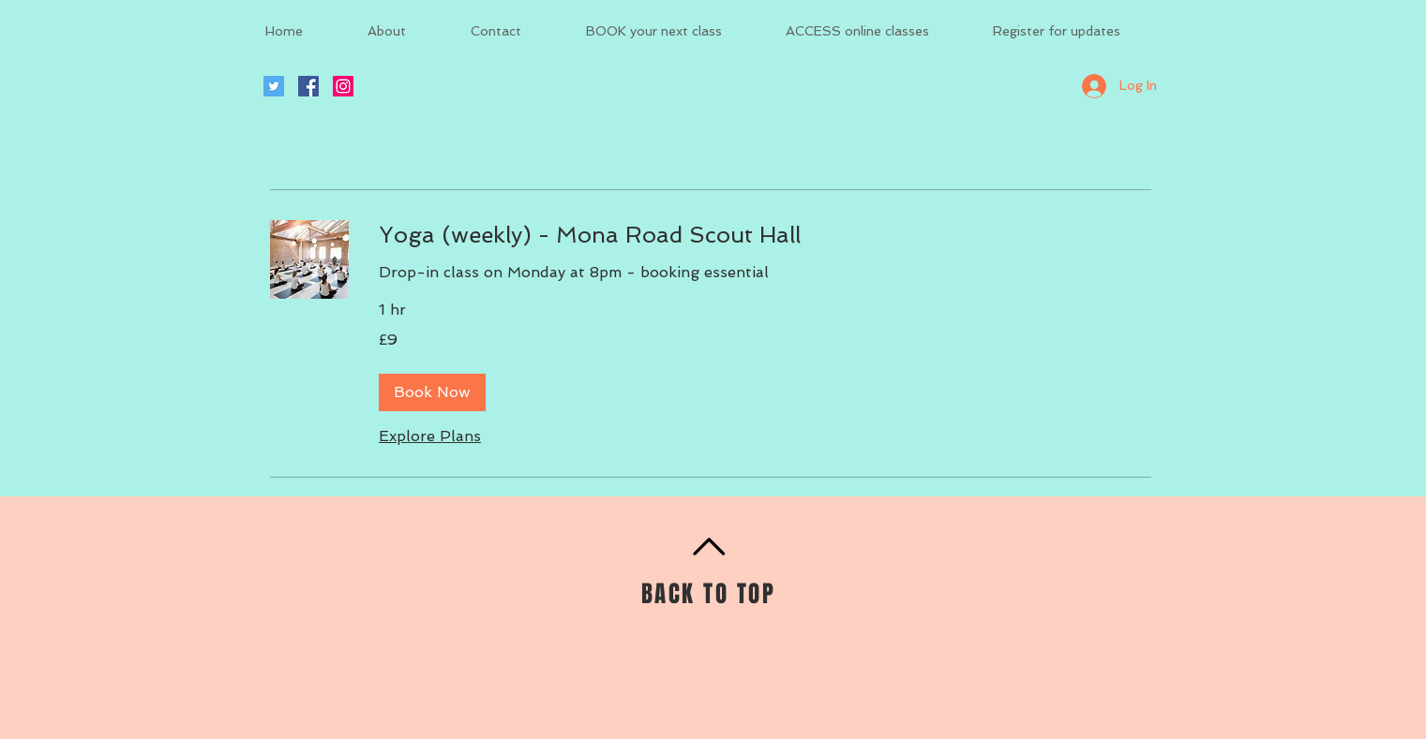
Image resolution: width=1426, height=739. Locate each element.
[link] (765, 235)
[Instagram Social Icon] (343, 86)
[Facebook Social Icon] (308, 86)
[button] (432, 392)
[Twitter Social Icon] (273, 86)
